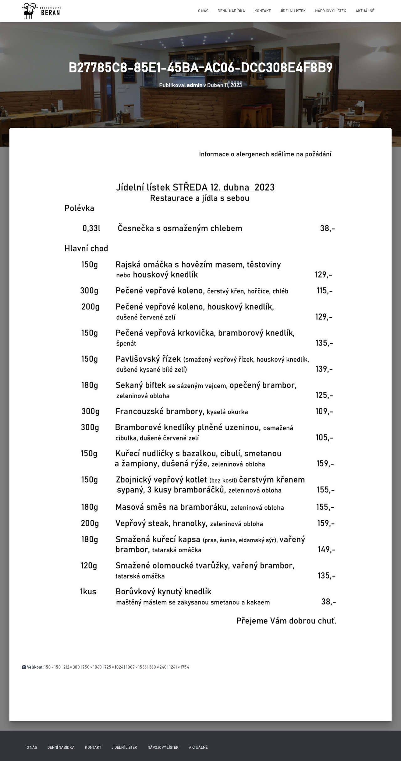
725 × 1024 (113, 667)
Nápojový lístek (330, 11)
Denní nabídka (231, 11)
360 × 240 (158, 667)
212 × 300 (71, 667)
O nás (203, 11)
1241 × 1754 (179, 667)
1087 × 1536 (136, 667)
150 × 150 (52, 667)
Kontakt (262, 11)
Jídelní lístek (293, 11)
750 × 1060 (92, 667)
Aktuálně (365, 11)
